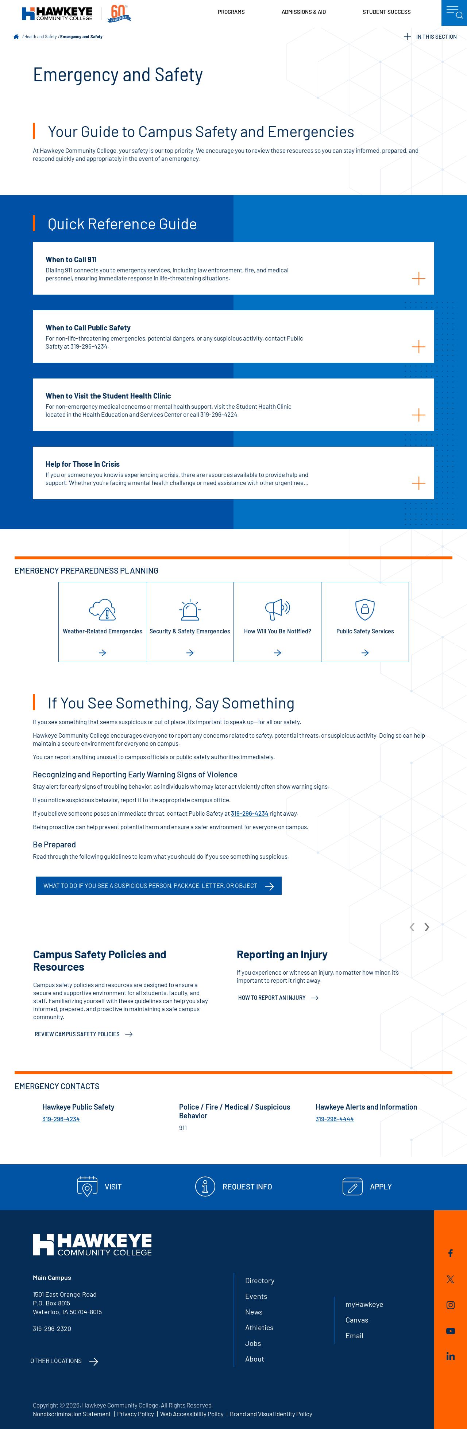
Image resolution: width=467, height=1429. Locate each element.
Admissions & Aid (304, 11)
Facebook (450, 1253)
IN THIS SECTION (430, 36)
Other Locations (56, 1360)
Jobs (253, 1343)
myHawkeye (364, 1304)
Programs (231, 11)
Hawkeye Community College (76, 14)
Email (354, 1335)
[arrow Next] (427, 926)
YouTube (450, 1331)
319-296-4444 (335, 1118)
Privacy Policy (135, 1413)
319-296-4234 (250, 813)
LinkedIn (451, 1356)
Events (256, 1296)
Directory (259, 1280)
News (254, 1311)
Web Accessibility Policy (192, 1413)
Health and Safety (40, 36)
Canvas (357, 1319)
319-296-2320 (52, 1328)
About (254, 1358)
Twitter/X (450, 1279)
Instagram (451, 1305)
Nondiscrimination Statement (72, 1413)
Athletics (259, 1327)
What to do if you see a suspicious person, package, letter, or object (150, 885)
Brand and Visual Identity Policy (271, 1413)
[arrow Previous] (413, 926)
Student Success (387, 11)
